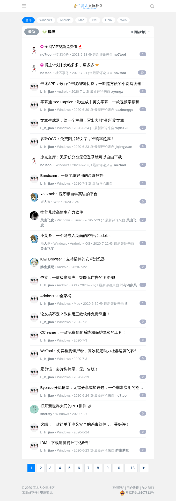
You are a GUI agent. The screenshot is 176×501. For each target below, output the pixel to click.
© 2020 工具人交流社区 (38, 488)
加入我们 (148, 488)
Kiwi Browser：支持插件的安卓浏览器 (72, 259)
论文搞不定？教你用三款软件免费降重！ (75, 314)
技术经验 (62, 54)
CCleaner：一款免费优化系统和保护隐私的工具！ (83, 332)
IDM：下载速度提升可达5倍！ (66, 443)
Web (123, 20)
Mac (81, 20)
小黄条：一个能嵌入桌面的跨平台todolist (75, 236)
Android (65, 20)
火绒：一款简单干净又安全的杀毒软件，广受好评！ (85, 424)
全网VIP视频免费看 (61, 47)
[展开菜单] (24, 6)
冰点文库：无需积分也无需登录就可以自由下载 (81, 157)
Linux (109, 20)
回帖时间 (140, 32)
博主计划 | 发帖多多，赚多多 (69, 65)
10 (118, 468)
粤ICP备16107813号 (140, 493)
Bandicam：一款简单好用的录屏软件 (72, 175)
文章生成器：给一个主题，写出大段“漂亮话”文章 (82, 120)
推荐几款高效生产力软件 (61, 212)
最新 (31, 32)
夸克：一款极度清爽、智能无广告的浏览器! (77, 277)
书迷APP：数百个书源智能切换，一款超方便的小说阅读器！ (92, 84)
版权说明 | (119, 488)
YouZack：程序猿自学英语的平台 (69, 194)
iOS (94, 20)
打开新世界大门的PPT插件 (63, 406)
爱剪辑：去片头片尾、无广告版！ (69, 369)
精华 (48, 32)
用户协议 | (134, 488)
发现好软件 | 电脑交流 (37, 492)
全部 (28, 20)
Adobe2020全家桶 (55, 296)
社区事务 (62, 73)
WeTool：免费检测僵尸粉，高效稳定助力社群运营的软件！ (91, 351)
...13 (131, 468)
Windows (45, 20)
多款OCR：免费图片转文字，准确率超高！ (77, 139)
